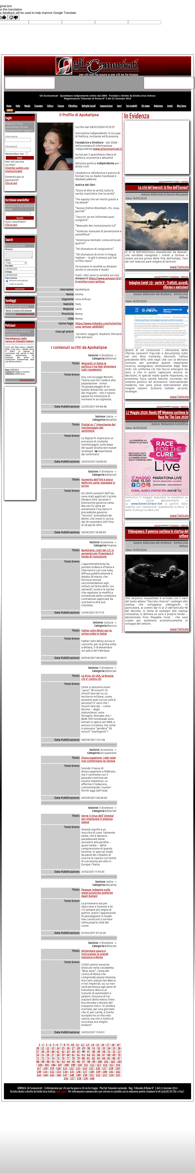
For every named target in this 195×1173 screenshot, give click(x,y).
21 (42, 1048)
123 (78, 1068)
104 (40, 1065)
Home (9, 106)
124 (84, 1068)
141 (111, 1071)
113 (98, 1065)
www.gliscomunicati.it (107, 149)
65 (93, 1054)
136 (78, 1071)
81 (88, 1058)
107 (60, 1065)
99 (93, 1061)
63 (83, 1054)
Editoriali (184, 277)
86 (113, 1058)
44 (73, 1051)
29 (83, 1048)
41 (57, 1051)
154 (111, 1075)
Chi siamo (146, 106)
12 (82, 1044)
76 (63, 1058)
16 (102, 1044)
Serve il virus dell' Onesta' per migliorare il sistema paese (97, 819)
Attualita (184, 181)
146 (58, 1075)
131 (45, 1071)
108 (66, 1065)
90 (48, 1061)
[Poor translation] (14, 17)
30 (88, 1048)
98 (88, 1061)
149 (78, 1075)
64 (88, 1054)
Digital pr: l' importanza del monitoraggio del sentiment (98, 428)
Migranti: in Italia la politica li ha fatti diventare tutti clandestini (98, 366)
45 (78, 1051)
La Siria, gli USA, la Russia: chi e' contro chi (97, 677)
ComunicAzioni (106, 106)
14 (92, 1044)
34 (108, 1048)
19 (117, 1044)
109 (73, 1065)
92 (58, 1061)
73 (47, 1058)
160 (92, 1078)
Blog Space (181, 106)
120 (58, 1068)
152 (98, 1075)
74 (52, 1058)
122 (71, 1068)
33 (103, 1048)
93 (63, 1061)
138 (91, 1071)
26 (68, 1048)
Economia (39, 106)
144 (45, 1075)
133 (58, 1071)
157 (72, 1078)
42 (63, 1051)
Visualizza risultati (25, 315)
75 (57, 1058)
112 (92, 1065)
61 (73, 1054)
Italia (18, 106)
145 (52, 1075)
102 (112, 1061)
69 (113, 1054)
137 (85, 1071)
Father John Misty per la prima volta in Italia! (96, 632)
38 (42, 1051)
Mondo (27, 106)
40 (52, 1051)
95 (73, 1061)
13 (87, 1044)
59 (63, 1054)
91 (53, 1061)
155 (118, 1075)
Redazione (158, 106)
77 (68, 1058)
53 (119, 1051)
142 (118, 1071)
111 (86, 1065)
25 (63, 1048)
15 (97, 1044)
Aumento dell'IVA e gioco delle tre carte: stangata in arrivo (98, 483)
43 (68, 1051)
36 (119, 1048)
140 (104, 1071)
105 (46, 1065)
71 (37, 1058)
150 (85, 1075)
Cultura (50, 106)
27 (73, 1048)
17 (107, 1044)
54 (37, 1054)
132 (52, 1071)
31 (93, 1048)
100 (99, 1061)
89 (43, 1061)
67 (103, 1054)
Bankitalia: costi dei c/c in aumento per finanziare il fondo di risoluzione (97, 553)
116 (118, 1065)
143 (39, 1075)
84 (103, 1058)
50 (103, 1051)
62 (78, 1054)
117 (39, 1068)
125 (91, 1068)
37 (37, 1051)
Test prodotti (131, 106)
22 (47, 1048)
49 (98, 1051)
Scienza (61, 106)
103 (119, 1061)
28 (78, 1048)
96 (78, 1061)
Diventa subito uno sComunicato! (17, 170)
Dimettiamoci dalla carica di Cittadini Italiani (19, 341)
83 (98, 1058)
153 (104, 1075)
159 (85, 1078)
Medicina (184, 407)
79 (78, 1058)
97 (83, 1061)
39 (47, 1051)
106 (53, 1065)
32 (98, 1048)
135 (72, 1071)
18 (112, 1044)
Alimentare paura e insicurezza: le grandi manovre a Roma (94, 954)
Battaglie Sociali (89, 106)
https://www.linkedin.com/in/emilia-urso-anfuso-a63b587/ (98, 325)
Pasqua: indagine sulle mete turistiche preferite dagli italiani (97, 893)
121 (65, 1068)
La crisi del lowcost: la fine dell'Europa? (163, 187)
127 (104, 1068)
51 (108, 1051)
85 (108, 1058)
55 (42, 1054)
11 (77, 1044)
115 (111, 1065)
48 (93, 1051)
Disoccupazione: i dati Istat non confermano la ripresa (98, 759)
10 (72, 1044)
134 (65, 1071)
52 (113, 1051)
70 (119, 1054)
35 (113, 1048)
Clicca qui (11, 183)
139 (98, 1071)
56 (47, 1054)
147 (65, 1075)
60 (68, 1054)
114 (105, 1065)
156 (66, 1078)
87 (119, 1058)
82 (93, 1058)
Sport (119, 106)
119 (52, 1068)
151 (91, 1075)
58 (57, 1054)
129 (117, 1068)
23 (52, 1048)
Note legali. (62, 1091)
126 (98, 1068)
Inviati (170, 106)
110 (79, 1065)
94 (68, 1061)
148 (72, 1075)
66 (98, 1054)
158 (79, 1078)
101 (106, 1061)
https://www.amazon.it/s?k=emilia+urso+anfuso (98, 280)
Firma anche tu (27, 381)
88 (37, 1061)
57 (52, 1054)
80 (83, 1058)
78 (73, 1058)
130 (39, 1071)
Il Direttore (72, 106)
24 (57, 1048)
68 (108, 1054)
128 (111, 1068)
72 (42, 1058)
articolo (162, 181)
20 (37, 1048)
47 (88, 1051)
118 (45, 1068)
